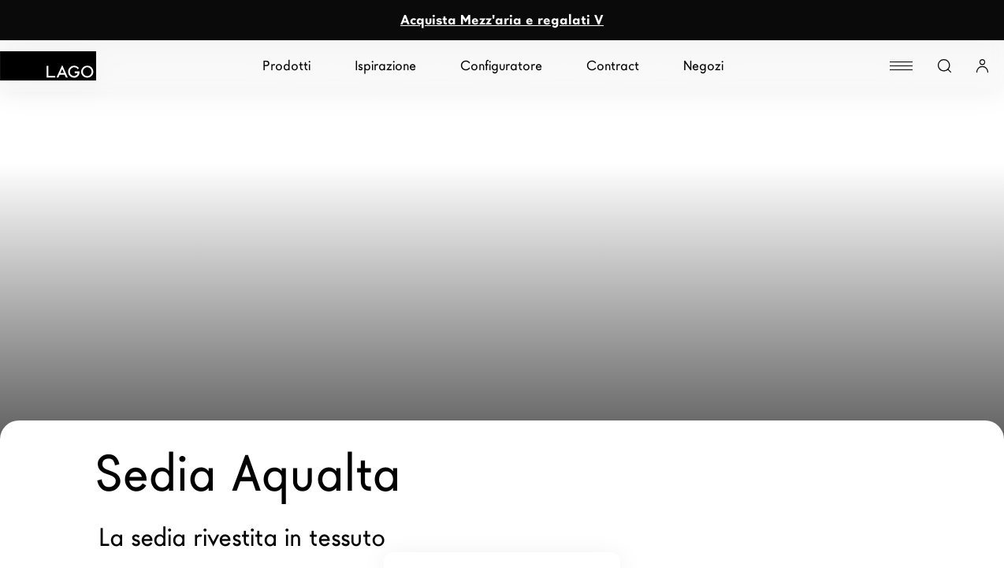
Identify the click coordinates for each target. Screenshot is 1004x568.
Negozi (703, 66)
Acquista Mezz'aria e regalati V (502, 20)
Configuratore (501, 66)
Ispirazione (385, 66)
